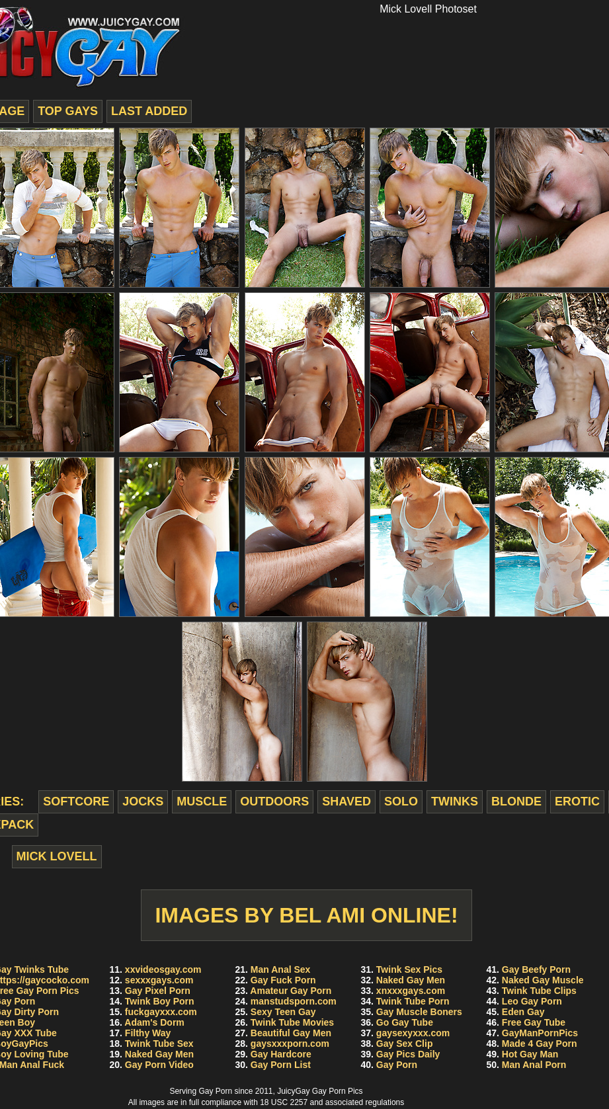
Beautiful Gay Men (291, 1033)
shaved (346, 801)
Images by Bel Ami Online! (306, 915)
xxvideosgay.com (163, 969)
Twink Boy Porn (159, 1001)
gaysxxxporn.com (290, 1043)
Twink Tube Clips (539, 990)
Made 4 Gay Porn (539, 1043)
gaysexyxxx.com (413, 1033)
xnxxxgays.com (410, 990)
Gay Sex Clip (404, 1043)
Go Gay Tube (404, 1022)
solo (401, 801)
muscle (202, 801)
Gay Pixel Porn (157, 990)
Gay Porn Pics (337, 1091)
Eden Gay (523, 1011)
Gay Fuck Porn (283, 980)
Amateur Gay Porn (290, 990)
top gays (68, 111)
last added (149, 111)
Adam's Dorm (154, 1022)
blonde (516, 801)
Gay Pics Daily (408, 1054)
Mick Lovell (57, 856)
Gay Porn (396, 1064)
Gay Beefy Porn (536, 969)
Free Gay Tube (533, 1022)
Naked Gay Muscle (543, 980)
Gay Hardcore (281, 1054)
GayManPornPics (540, 1033)
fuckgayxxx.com (161, 1011)
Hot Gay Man (530, 1054)
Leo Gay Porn (532, 1001)
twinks (454, 801)
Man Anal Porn (534, 1064)
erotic (577, 801)
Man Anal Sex (281, 969)
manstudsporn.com (294, 1001)
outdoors (274, 801)
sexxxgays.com (159, 980)
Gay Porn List (281, 1064)
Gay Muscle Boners (419, 1011)
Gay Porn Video (159, 1064)
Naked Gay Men (159, 1054)
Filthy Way (148, 1033)
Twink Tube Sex (159, 1043)
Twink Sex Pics (409, 969)
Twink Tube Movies (292, 1022)
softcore (76, 801)
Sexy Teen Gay (283, 1011)
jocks (142, 801)
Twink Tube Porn (413, 1001)
